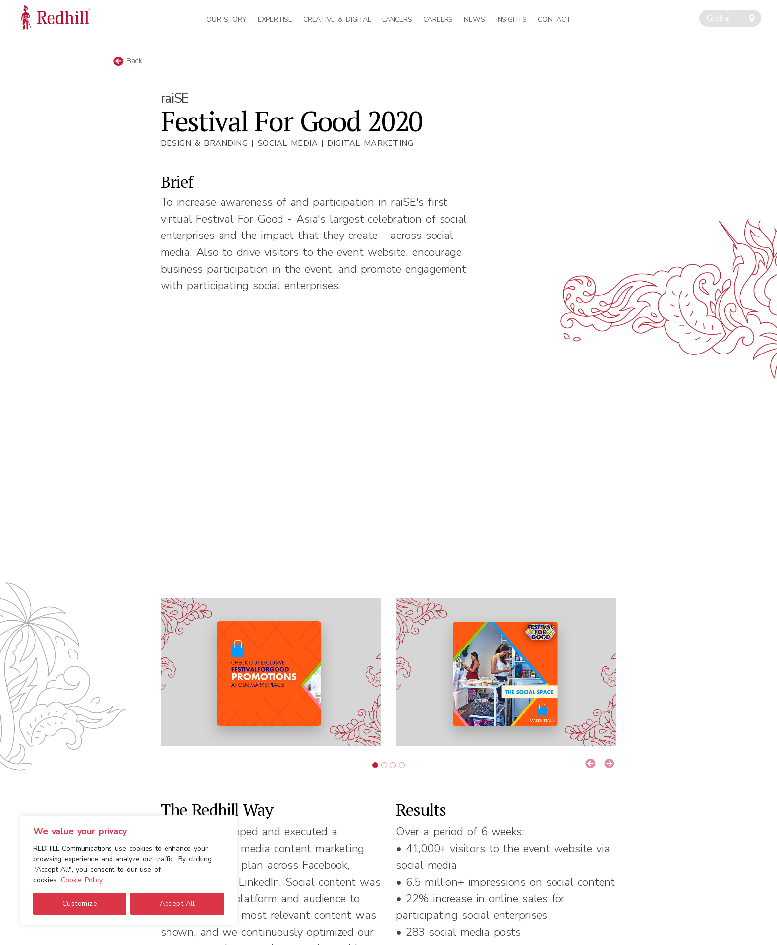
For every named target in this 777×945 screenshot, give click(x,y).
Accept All (177, 903)
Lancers (397, 19)
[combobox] (730, 18)
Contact (554, 19)
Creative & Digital (337, 19)
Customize (79, 903)
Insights (511, 19)
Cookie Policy (81, 880)
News (474, 19)
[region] (129, 870)
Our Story (226, 19)
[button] (590, 764)
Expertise (275, 19)
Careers (438, 19)
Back (128, 61)
